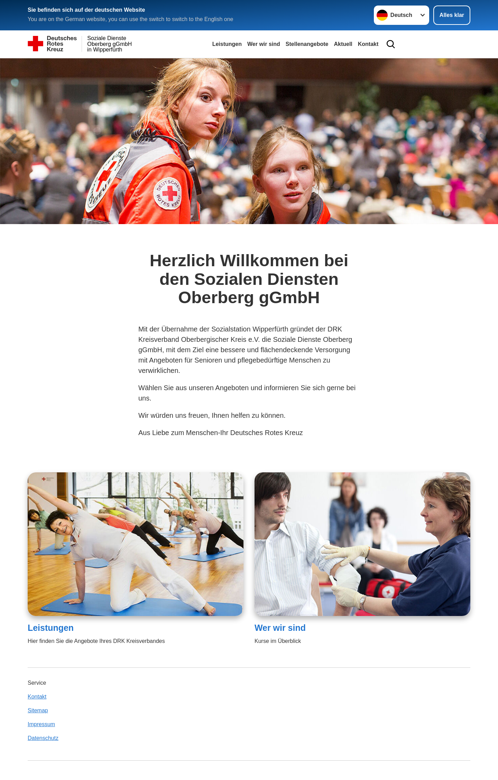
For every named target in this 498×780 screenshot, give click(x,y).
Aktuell (343, 44)
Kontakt (368, 44)
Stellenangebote (307, 44)
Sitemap (38, 710)
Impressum (41, 724)
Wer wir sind (263, 44)
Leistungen (227, 44)
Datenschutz (43, 738)
